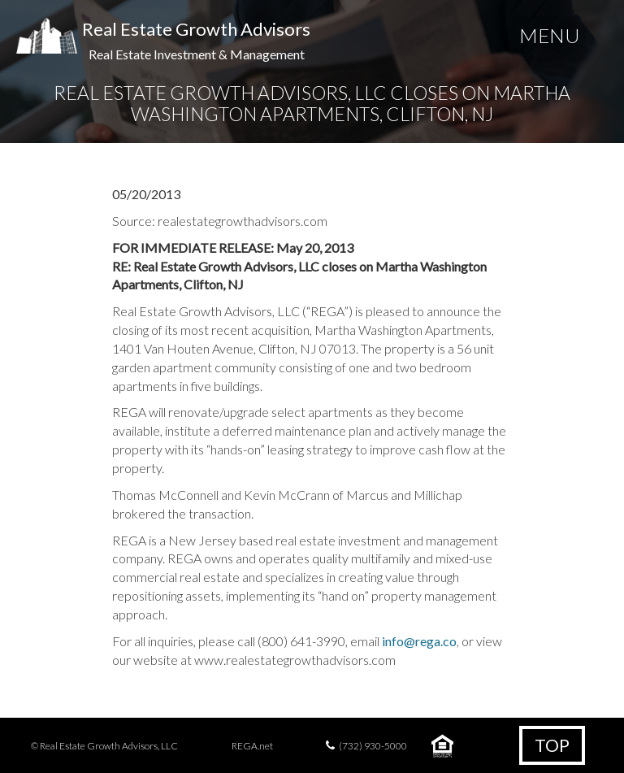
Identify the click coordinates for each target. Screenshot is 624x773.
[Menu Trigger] (549, 38)
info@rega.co (419, 641)
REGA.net (252, 746)
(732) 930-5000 (373, 746)
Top (552, 745)
